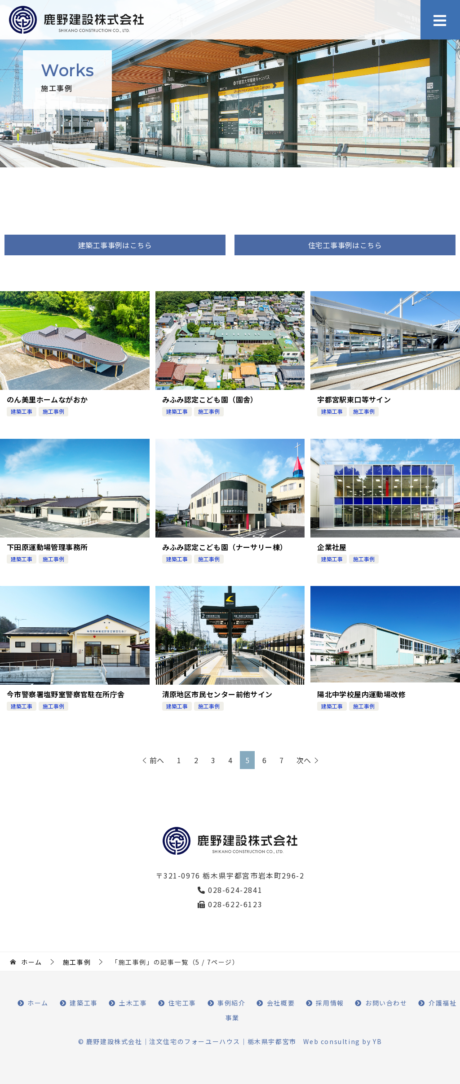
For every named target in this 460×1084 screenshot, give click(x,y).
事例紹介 (231, 1002)
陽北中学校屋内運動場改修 (361, 694)
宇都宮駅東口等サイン (354, 399)
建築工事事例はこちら (115, 245)
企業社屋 (332, 546)
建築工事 (21, 411)
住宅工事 (182, 1002)
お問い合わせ (386, 1002)
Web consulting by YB (342, 1040)
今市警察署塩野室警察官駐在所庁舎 (65, 694)
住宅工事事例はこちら (345, 245)
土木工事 (133, 1002)
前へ (157, 759)
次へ (303, 759)
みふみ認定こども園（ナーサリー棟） (225, 546)
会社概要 (281, 1002)
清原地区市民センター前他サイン (217, 694)
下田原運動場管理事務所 (47, 546)
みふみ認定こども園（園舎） (210, 399)
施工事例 (53, 411)
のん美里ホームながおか (47, 399)
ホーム (38, 1002)
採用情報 (330, 1002)
